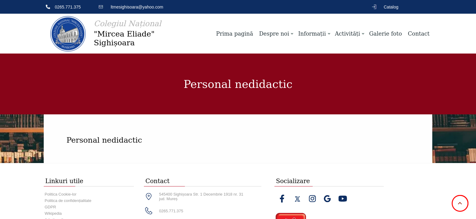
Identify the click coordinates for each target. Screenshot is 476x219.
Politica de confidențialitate (68, 200)
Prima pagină (234, 33)
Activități (347, 33)
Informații (312, 33)
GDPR (50, 207)
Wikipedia (53, 213)
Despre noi (274, 33)
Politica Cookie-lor (60, 194)
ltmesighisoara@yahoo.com (137, 7)
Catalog (391, 7)
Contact (419, 33)
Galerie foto (385, 33)
